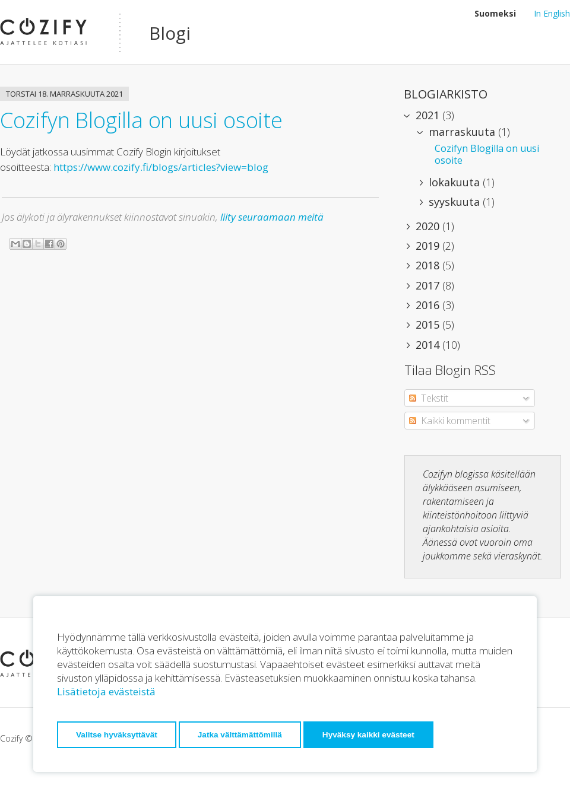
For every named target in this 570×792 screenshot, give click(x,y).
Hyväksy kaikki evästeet (368, 734)
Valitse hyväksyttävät (116, 734)
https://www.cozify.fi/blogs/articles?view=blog (159, 167)
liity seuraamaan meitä (272, 217)
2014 (429, 345)
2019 (429, 245)
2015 (429, 324)
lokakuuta (456, 182)
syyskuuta (456, 202)
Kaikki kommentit (449, 420)
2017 (429, 285)
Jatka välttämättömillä (240, 734)
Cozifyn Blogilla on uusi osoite (141, 120)
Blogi (170, 33)
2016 (429, 305)
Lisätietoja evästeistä (106, 691)
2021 (429, 115)
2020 (429, 226)
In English (552, 13)
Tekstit (428, 398)
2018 (429, 265)
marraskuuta (463, 132)
